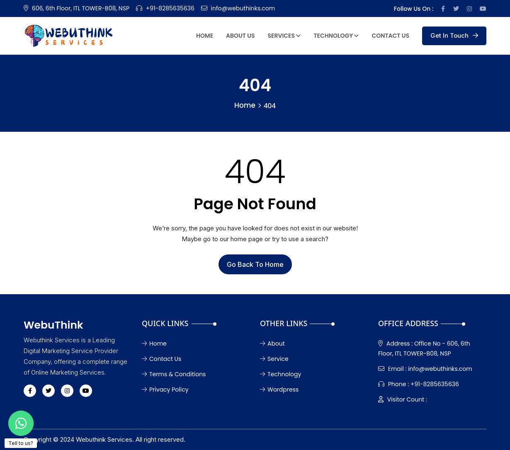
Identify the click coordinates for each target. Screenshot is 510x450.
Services (284, 35)
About (272, 343)
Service (274, 359)
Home (204, 35)
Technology (336, 35)
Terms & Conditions (174, 374)
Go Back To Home (255, 264)
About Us (240, 35)
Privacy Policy (165, 389)
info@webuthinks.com (243, 8)
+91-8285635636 (170, 8)
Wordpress (279, 389)
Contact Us (390, 35)
